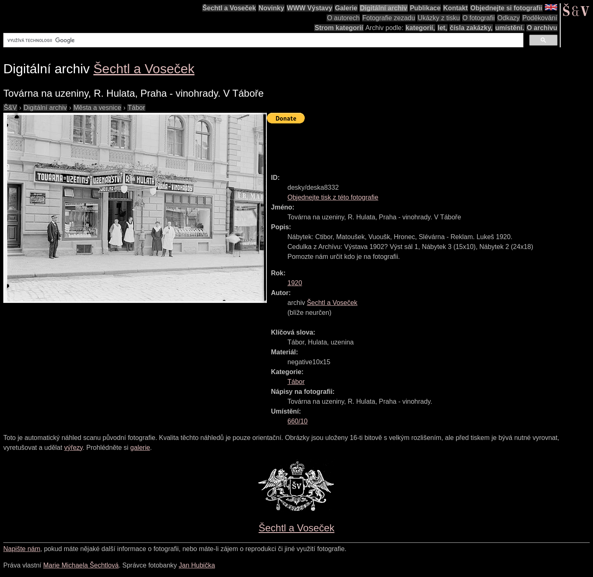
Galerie (346, 8)
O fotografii (478, 17)
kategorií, (420, 27)
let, (442, 27)
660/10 (297, 421)
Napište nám (21, 548)
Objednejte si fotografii (506, 8)
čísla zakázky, (471, 27)
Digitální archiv (383, 8)
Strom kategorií (339, 27)
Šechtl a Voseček (229, 8)
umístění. (509, 27)
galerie (140, 447)
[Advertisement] (417, 144)
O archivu (542, 27)
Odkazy (508, 17)
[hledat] (262, 40)
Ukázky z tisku (439, 17)
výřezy (73, 447)
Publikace (425, 8)
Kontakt (455, 8)
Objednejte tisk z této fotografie (332, 197)
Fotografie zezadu (388, 17)
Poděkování (539, 17)
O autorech (343, 17)
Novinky (271, 8)
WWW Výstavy (309, 8)
